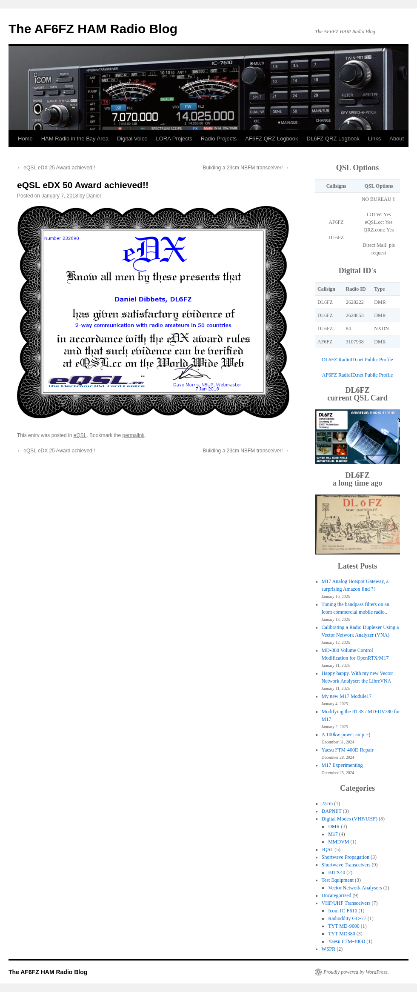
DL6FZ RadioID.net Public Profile (357, 360)
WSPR (329, 949)
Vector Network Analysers (355, 888)
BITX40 (336, 872)
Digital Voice (132, 138)
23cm (327, 803)
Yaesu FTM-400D (346, 941)
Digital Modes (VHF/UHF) (349, 819)
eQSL (80, 435)
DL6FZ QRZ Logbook (333, 138)
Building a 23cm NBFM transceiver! (246, 168)
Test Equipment (338, 880)
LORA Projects (174, 138)
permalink (133, 435)
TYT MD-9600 (343, 926)
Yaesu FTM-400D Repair (348, 750)
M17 (333, 834)
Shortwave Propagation (345, 857)
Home (25, 138)
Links (374, 138)
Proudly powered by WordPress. (356, 972)
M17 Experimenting (342, 765)
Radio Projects (219, 138)
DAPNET (332, 811)
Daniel (93, 196)
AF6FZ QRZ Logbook (271, 138)
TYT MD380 (341, 934)
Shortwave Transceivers (346, 865)
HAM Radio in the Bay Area (75, 138)
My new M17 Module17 (347, 696)
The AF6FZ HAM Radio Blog (93, 29)
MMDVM (338, 842)
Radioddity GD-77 (347, 918)
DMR (334, 826)
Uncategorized (336, 895)
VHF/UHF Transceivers (346, 903)
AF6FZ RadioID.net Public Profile (357, 375)
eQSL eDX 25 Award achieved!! (56, 168)
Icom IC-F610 (342, 911)
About (396, 138)
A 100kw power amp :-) (346, 735)
